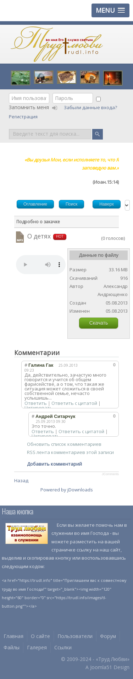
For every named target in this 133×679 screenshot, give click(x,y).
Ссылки (63, 647)
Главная (13, 636)
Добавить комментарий (54, 464)
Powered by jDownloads (66, 489)
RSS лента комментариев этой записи (70, 452)
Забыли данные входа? (91, 107)
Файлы (12, 647)
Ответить (35, 403)
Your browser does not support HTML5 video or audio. (41, 264)
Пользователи (75, 636)
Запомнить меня (29, 107)
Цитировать (38, 408)
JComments (110, 474)
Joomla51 (101, 667)
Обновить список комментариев (64, 444)
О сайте (40, 636)
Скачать (98, 323)
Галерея (37, 647)
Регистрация (24, 116)
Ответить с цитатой (74, 403)
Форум (108, 636)
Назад (21, 480)
